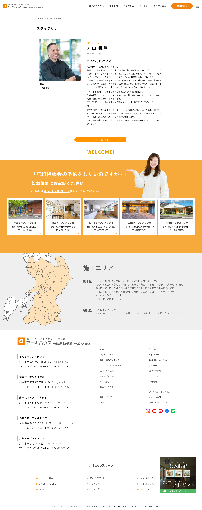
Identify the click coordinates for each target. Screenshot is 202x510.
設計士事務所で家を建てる (111, 360)
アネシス (42, 489)
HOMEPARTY (95, 483)
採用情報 (153, 381)
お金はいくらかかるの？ (110, 365)
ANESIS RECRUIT (47, 483)
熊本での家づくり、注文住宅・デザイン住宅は (73, 506)
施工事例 (113, 6)
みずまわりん (145, 483)
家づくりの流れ (107, 370)
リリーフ (143, 489)
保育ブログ (105, 402)
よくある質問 (155, 397)
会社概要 (144, 6)
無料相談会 (182, 6)
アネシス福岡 (95, 478)
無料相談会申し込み (158, 360)
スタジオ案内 (160, 6)
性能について (106, 381)
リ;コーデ (93, 489)
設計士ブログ (106, 397)
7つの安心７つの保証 (109, 376)
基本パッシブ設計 (108, 387)
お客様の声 (128, 6)
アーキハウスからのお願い (160, 391)
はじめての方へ (96, 6)
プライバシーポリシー (159, 402)
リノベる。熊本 (147, 478)
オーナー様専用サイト (49, 478)
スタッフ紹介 (155, 376)
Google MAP (62, 361)
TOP (39, 19)
